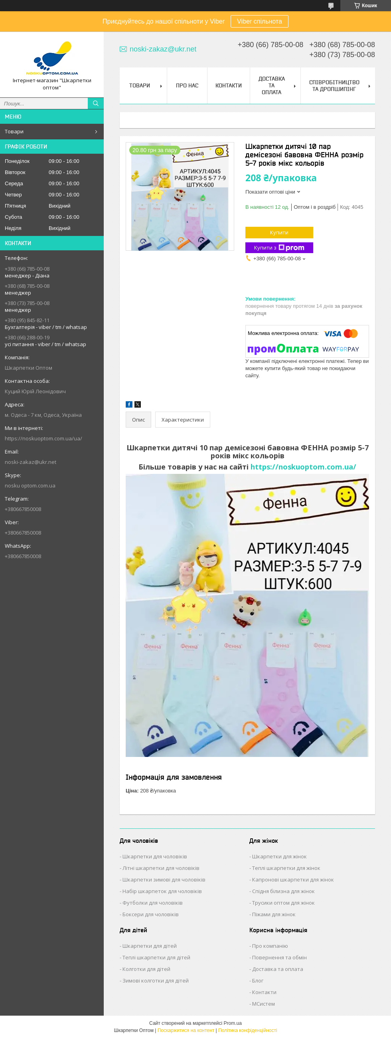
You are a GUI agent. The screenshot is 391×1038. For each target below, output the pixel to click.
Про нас (187, 85)
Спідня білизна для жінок (283, 891)
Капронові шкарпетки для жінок (293, 879)
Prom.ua (233, 1023)
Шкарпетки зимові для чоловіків (163, 879)
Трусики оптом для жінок (283, 902)
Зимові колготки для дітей (155, 980)
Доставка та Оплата (272, 85)
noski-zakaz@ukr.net (30, 462)
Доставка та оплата (277, 969)
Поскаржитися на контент (186, 1030)
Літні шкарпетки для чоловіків (160, 868)
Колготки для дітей (146, 969)
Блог (257, 980)
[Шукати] (96, 103)
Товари (14, 131)
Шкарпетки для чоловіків (154, 856)
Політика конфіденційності (247, 1030)
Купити (279, 232)
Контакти (228, 85)
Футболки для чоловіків (152, 902)
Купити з (279, 248)
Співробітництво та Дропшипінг (334, 85)
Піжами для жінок (274, 914)
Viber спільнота (259, 21)
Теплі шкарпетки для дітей (156, 957)
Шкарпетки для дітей (149, 945)
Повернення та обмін (279, 957)
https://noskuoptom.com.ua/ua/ (43, 438)
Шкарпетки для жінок (279, 856)
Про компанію (270, 945)
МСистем (263, 1003)
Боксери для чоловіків (150, 914)
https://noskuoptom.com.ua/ (303, 466)
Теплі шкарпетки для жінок (286, 868)
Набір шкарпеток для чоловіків (162, 891)
